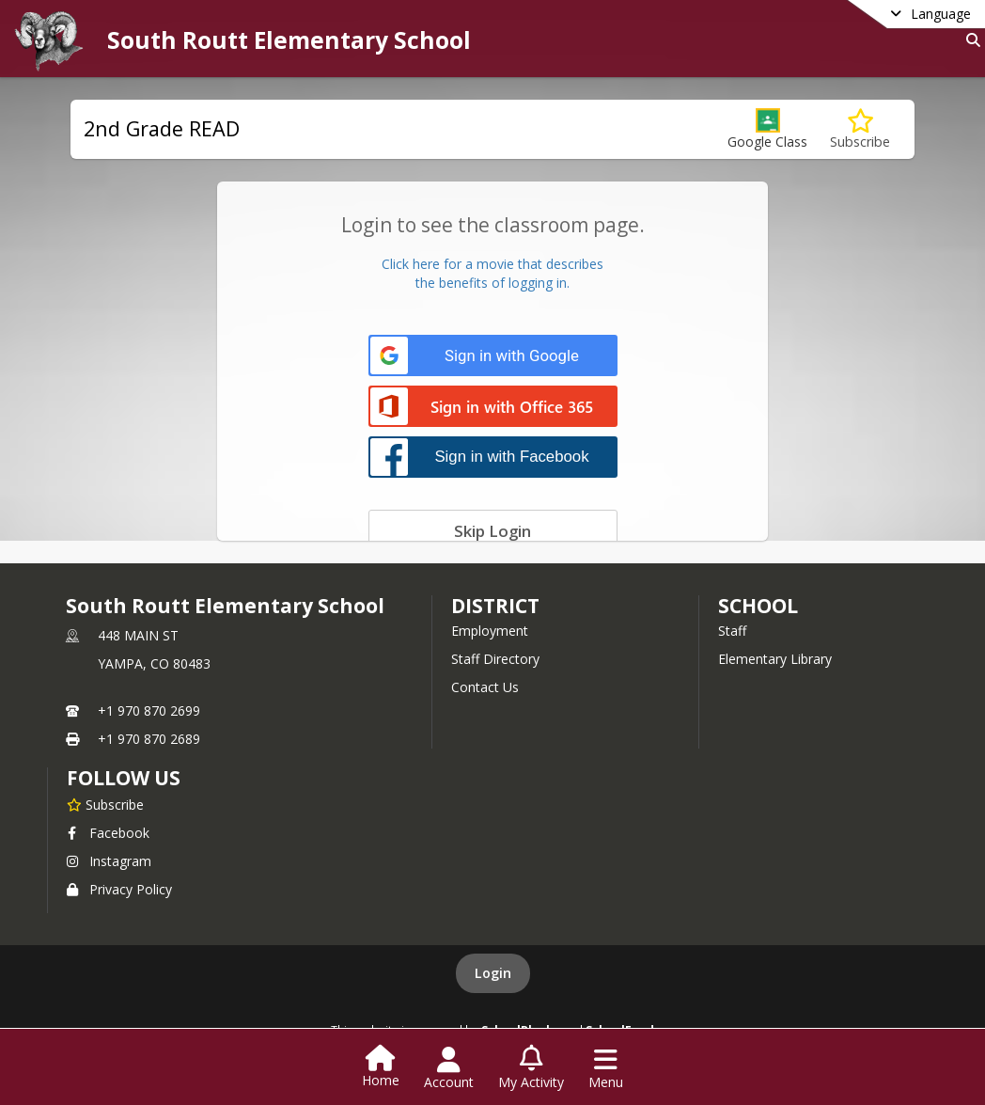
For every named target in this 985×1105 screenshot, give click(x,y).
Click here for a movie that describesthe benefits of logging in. (492, 273)
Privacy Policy (119, 889)
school (758, 605)
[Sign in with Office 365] (493, 408)
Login (493, 973)
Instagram (109, 861)
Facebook (108, 833)
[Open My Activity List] (531, 1068)
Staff (732, 630)
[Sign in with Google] (493, 356)
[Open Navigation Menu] (605, 1068)
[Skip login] (493, 530)
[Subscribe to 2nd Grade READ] (860, 129)
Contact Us (485, 687)
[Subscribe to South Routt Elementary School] (105, 804)
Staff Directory (495, 659)
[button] (767, 129)
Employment (489, 630)
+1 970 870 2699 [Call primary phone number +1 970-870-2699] (149, 710)
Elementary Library (775, 659)
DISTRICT (495, 605)
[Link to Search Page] (969, 40)
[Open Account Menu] (449, 1068)
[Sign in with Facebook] (493, 457)
